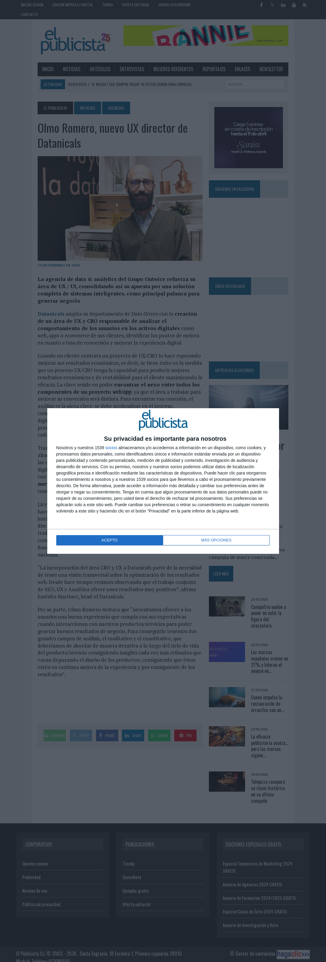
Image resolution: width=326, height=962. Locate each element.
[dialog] (163, 481)
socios (111, 448)
